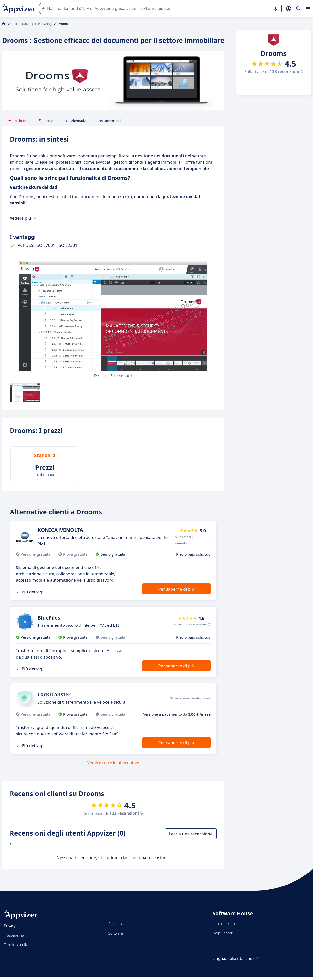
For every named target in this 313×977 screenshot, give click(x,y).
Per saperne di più (176, 589)
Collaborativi (20, 24)
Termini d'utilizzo (18, 944)
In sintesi (17, 120)
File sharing (43, 24)
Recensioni (110, 120)
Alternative (76, 120)
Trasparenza (14, 935)
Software (115, 933)
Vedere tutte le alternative (113, 762)
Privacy (9, 925)
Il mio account (224, 923)
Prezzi (46, 120)
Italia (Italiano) (243, 958)
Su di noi (115, 923)
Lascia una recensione (190, 834)
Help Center (222, 933)
